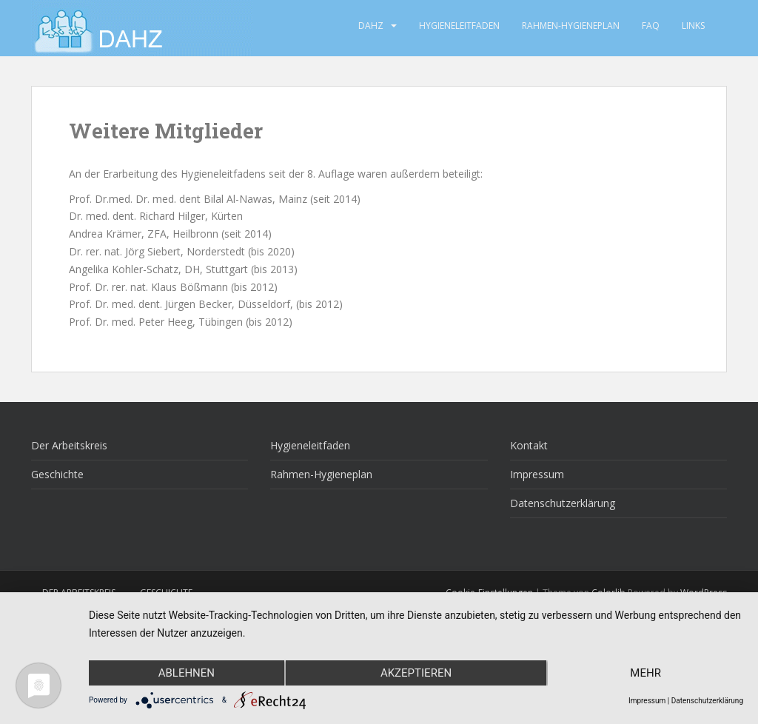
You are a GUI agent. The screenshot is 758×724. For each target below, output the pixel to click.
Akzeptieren (416, 673)
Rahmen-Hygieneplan (571, 25)
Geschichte (57, 474)
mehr (645, 673)
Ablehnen (186, 673)
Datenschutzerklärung (562, 503)
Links (693, 25)
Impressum (537, 474)
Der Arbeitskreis (69, 445)
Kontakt (529, 445)
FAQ (651, 25)
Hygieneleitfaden (459, 25)
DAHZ (370, 25)
